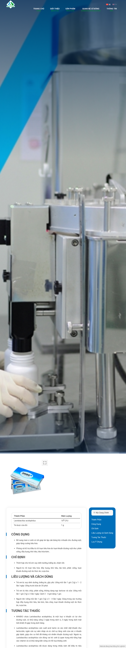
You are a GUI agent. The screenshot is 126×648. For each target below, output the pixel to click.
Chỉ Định (94, 528)
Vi (108, 4)
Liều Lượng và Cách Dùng (102, 533)
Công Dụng (96, 524)
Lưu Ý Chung (96, 542)
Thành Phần (96, 519)
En (114, 4)
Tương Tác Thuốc (98, 537)
